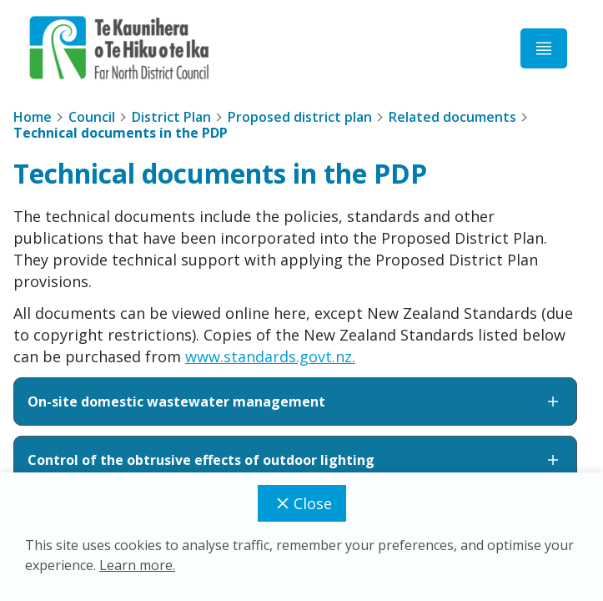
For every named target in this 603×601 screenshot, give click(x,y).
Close (302, 503)
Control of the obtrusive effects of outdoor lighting (295, 460)
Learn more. (137, 565)
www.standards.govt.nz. (270, 356)
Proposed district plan (300, 117)
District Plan (171, 117)
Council (91, 117)
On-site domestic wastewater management (295, 401)
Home (32, 117)
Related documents (452, 117)
